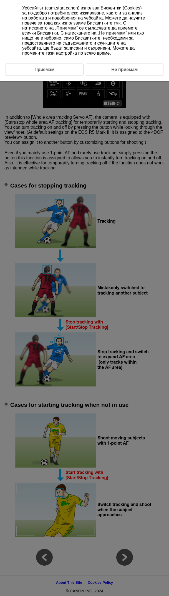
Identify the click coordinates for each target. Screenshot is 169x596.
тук (116, 23)
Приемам (66, 28)
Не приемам (112, 33)
